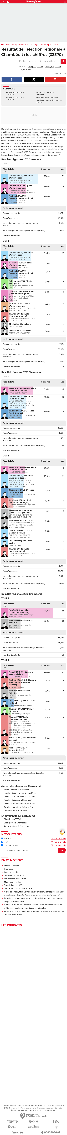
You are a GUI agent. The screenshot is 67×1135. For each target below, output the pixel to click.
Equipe (21, 1105)
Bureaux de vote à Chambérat (47, 97)
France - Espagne (11, 866)
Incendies (8, 869)
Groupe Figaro (30, 1110)
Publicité (41, 1105)
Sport (4, 842)
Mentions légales (18, 1110)
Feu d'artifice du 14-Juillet (15, 879)
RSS (6, 1108)
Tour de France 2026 (13, 885)
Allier (56, 44)
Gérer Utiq (58, 1108)
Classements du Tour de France (18, 888)
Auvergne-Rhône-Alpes (41, 44)
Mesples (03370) (35, 66)
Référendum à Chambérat (15, 810)
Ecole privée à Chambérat (15, 823)
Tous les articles (58, 1105)
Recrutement (14, 1108)
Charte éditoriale (31, 1105)
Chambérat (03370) (12, 819)
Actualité (6, 838)
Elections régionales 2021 (17, 44)
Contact (49, 1105)
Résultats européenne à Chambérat (19, 803)
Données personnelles (28, 1108)
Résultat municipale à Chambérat (18, 807)
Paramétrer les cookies (45, 1108)
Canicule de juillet (11, 872)
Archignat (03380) (53, 66)
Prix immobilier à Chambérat (16, 826)
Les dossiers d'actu (10, 845)
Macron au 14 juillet (12, 882)
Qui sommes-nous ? (10, 1105)
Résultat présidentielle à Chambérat (19, 796)
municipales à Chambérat (52, 149)
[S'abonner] (33, 850)
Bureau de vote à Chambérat (16, 789)
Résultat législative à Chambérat (18, 800)
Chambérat (40, 100)
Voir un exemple (58, 838)
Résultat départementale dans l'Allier (20, 793)
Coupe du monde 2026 (14, 875)
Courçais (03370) (25, 69)
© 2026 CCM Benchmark (46, 1110)
